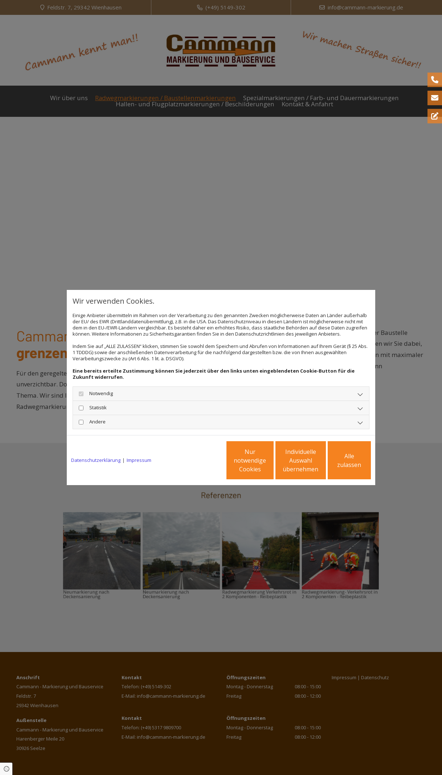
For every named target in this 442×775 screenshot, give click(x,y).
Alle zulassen (337, 460)
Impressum (139, 460)
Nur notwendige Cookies (199, 460)
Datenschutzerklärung (95, 460)
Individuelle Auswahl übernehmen (268, 460)
